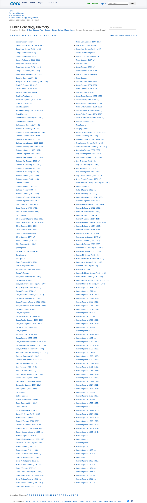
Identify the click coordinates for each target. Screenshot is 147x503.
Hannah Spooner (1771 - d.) (86, 291)
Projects (41, 2)
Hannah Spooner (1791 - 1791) (87, 381)
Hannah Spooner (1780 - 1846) (87, 360)
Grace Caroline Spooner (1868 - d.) (28, 454)
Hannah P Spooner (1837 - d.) (87, 266)
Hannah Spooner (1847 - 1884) (87, 374)
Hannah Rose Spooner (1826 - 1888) (89, 277)
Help (119, 501)
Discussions (52, 2)
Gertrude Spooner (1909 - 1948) (27, 179)
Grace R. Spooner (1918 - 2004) (87, 56)
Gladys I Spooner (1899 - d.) (26, 291)
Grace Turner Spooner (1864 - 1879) (89, 96)
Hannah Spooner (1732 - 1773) (87, 407)
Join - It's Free (92, 4)
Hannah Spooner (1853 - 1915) (87, 461)
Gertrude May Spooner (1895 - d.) (28, 161)
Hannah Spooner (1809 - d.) (86, 327)
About (28, 501)
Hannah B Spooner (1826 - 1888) (88, 212)
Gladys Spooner (21, 331)
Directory (35, 501)
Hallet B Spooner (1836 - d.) (86, 190)
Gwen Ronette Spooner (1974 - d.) (88, 179)
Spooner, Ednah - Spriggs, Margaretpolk (23, 18)
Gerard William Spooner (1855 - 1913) (29, 118)
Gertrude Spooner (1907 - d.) (26, 186)
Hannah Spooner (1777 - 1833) (87, 320)
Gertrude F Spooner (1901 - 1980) (28, 136)
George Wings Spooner (24, 42)
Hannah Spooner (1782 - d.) (86, 352)
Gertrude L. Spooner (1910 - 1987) (28, 150)
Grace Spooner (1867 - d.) (85, 60)
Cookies (81, 501)
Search (132, 3)
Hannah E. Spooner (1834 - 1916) (88, 226)
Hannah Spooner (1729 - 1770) (87, 421)
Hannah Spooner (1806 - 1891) (87, 324)
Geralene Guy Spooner (24, 103)
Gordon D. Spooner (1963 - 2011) (28, 414)
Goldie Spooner (21, 407)
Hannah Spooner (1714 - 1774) (87, 309)
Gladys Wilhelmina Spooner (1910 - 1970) (31, 345)
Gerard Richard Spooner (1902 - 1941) (29, 110)
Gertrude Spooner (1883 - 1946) (27, 175)
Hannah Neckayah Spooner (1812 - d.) (90, 259)
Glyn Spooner (21, 392)
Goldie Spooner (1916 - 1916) (26, 410)
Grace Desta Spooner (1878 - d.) (27, 461)
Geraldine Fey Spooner (24, 96)
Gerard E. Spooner (22, 107)
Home (24, 2)
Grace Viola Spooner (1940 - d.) (87, 100)
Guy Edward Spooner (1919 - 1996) (89, 157)
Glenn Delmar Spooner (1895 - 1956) (29, 360)
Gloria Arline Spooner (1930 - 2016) (28, 385)
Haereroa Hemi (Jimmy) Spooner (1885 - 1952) (93, 183)
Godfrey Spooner (22, 396)
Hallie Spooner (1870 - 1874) (86, 194)
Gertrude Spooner (22, 183)
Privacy (56, 501)
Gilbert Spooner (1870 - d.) (25, 237)
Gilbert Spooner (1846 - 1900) (26, 226)
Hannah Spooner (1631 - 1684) (87, 334)
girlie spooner (20, 259)
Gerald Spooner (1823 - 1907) (26, 89)
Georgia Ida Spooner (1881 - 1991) (28, 49)
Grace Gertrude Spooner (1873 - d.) (28, 479)
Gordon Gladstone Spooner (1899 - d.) (29, 432)
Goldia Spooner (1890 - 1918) (26, 403)
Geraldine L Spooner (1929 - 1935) (28, 100)
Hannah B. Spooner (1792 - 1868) (88, 208)
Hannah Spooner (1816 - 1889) (87, 295)
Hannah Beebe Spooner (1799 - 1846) (90, 204)
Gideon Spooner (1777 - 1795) (27, 208)
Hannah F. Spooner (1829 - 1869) (88, 230)
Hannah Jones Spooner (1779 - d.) (88, 237)
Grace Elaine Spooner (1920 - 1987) (89, 114)
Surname (43, 501)
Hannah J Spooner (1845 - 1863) (88, 240)
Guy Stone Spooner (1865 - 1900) (88, 172)
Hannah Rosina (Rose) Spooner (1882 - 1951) (92, 280)
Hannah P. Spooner (83, 269)
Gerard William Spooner (24, 121)
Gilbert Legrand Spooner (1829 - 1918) (30, 219)
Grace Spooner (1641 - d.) (85, 92)
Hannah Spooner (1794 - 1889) (87, 298)
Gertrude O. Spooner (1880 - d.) (27, 172)
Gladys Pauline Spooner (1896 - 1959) (29, 320)
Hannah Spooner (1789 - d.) (86, 392)
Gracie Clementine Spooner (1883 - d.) (90, 118)
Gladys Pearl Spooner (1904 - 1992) (29, 324)
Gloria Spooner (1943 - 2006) (26, 389)
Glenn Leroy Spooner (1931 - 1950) (28, 381)
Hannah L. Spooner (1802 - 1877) (88, 244)
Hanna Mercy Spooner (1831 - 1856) (89, 197)
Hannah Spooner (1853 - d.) (86, 479)
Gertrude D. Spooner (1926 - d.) (27, 129)
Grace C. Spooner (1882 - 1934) (27, 457)
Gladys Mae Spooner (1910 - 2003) (28, 298)
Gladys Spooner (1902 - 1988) (26, 334)
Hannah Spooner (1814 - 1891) (87, 385)
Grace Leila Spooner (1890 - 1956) (88, 42)
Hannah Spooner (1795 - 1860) (87, 378)
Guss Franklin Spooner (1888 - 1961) (89, 143)
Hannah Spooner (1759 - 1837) (87, 396)
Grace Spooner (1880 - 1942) (86, 71)
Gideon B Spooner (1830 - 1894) (27, 212)
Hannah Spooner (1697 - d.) (86, 338)
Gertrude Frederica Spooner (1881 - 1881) (31, 132)
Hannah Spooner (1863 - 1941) (87, 432)
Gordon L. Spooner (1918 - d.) (26, 436)
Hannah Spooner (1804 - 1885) (87, 414)
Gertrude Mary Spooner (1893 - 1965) (29, 157)
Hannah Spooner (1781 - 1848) (87, 371)
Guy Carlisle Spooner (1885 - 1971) (89, 175)
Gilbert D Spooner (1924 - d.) (26, 240)
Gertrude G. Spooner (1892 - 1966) (28, 139)
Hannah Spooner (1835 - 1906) (87, 417)
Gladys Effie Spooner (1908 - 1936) (28, 277)
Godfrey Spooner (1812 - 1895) (27, 399)
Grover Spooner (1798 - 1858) (87, 136)
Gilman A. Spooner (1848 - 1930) (27, 251)
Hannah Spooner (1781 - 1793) (87, 367)
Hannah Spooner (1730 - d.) (86, 316)
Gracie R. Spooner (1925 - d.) (87, 121)
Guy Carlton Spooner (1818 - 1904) (89, 154)
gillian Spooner (21, 248)
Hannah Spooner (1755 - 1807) (87, 345)
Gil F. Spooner (21, 215)
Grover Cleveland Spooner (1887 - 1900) (90, 132)
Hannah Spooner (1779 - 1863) (87, 363)
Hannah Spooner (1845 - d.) (86, 472)
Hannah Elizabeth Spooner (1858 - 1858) (91, 222)
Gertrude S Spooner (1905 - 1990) (28, 197)
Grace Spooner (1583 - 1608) (86, 89)
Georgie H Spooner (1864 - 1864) (28, 71)
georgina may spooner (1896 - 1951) (29, 74)
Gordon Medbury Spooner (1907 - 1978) (30, 439)
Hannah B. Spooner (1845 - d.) (87, 215)
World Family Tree (110, 501)
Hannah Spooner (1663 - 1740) (87, 288)
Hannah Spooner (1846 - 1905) (87, 425)
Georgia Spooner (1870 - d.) (26, 53)
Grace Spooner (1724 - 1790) (86, 82)
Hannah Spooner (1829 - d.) (86, 450)
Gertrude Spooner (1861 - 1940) (27, 194)
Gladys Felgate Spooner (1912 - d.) (28, 288)
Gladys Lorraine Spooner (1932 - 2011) (30, 295)
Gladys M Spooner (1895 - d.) (26, 309)
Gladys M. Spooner (23, 313)
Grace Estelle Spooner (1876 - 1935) (29, 472)
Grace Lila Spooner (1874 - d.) (87, 45)
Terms (50, 501)
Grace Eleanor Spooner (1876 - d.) (28, 465)
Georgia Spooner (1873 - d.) (26, 56)
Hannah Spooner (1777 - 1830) (87, 349)
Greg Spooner (81, 125)
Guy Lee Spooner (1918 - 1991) (87, 165)
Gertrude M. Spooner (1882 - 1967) (28, 168)
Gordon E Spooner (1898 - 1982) (27, 421)
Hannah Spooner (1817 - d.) (86, 313)
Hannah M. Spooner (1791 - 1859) (88, 251)
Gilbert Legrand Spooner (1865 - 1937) (30, 222)
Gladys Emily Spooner (24, 280)
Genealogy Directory (16, 13)
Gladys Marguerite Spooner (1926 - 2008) (31, 302)
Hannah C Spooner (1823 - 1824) (88, 219)
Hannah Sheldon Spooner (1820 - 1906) (90, 284)
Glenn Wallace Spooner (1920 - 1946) (29, 374)
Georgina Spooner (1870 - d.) (26, 78)
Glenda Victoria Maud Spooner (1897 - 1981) (32, 352)
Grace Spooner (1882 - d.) (85, 67)
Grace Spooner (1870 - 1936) (86, 85)
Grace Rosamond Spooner (85, 53)
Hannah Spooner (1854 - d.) (86, 468)
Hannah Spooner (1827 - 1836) (87, 410)
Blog (100, 501)
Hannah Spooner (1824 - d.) (86, 454)
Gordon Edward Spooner (25, 417)
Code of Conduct (91, 501)
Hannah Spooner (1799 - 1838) (87, 356)
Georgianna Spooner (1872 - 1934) (28, 67)
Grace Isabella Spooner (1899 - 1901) (29, 483)
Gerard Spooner (21, 114)
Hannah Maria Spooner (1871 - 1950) (89, 248)
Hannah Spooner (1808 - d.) (86, 399)
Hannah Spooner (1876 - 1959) (87, 428)
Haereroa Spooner (83, 186)
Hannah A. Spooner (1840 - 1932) (88, 201)
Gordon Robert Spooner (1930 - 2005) (29, 443)
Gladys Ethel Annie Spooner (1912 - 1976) (31, 284)
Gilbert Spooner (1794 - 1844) (26, 230)
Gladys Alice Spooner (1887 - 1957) (28, 269)
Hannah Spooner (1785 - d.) (86, 475)
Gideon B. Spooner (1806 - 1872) (28, 201)
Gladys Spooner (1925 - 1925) (26, 338)
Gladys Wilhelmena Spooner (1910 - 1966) (31, 342)
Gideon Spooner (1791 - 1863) (27, 204)
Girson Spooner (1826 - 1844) (26, 262)
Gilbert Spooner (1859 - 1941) (26, 233)
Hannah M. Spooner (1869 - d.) (87, 255)
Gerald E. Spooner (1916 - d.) (26, 85)
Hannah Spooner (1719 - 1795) (87, 331)
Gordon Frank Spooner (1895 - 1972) (29, 428)
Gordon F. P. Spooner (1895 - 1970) (28, 425)
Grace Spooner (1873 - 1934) (86, 74)
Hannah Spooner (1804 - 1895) (87, 389)
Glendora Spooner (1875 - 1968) (27, 356)
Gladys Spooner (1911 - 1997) (26, 327)
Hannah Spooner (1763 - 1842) (87, 342)
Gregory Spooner (82, 129)
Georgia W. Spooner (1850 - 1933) (28, 60)
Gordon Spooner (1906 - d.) (26, 446)
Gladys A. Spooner (22, 273)
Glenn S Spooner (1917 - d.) (26, 371)
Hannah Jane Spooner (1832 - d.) (88, 233)
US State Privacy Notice (69, 501)
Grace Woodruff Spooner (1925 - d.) (89, 110)
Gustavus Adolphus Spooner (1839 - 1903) (91, 147)
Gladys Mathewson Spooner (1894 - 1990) (31, 306)
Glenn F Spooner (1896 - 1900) (27, 378)
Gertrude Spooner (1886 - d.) (26, 190)
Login (102, 4)
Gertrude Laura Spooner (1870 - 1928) (29, 147)
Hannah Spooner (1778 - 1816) (87, 302)
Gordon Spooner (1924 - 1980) (27, 450)
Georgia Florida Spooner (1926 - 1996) (30, 45)
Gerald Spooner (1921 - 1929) (26, 92)
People (32, 2)
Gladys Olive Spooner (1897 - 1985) (29, 316)
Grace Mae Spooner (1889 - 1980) (88, 49)
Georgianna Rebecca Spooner (27, 63)
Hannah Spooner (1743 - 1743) (87, 306)
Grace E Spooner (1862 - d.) (26, 468)
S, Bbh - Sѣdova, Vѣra (17, 15)
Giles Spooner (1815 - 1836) (26, 244)
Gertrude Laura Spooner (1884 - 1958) (29, 143)
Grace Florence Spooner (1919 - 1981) (30, 475)
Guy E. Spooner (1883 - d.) (86, 161)
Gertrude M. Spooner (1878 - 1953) (28, 165)
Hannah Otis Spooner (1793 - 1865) (89, 262)
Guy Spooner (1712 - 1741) (86, 168)
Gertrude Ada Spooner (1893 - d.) (28, 125)
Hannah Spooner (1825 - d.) (86, 465)
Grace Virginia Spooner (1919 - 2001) (89, 103)
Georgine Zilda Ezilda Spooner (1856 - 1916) (32, 82)
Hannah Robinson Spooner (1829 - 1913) (91, 273)
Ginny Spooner (21, 255)
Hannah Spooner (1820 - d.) (86, 483)
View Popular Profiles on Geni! (123, 36)
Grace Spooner (81, 63)
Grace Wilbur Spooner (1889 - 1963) (89, 107)
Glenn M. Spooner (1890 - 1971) (27, 363)
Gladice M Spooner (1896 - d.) (26, 266)
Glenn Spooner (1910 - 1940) (26, 367)
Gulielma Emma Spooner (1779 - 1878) (90, 139)
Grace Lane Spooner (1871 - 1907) (28, 486)
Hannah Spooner (82, 436)
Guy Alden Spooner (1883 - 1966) (88, 150)
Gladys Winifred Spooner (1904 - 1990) (30, 349)
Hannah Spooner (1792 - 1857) (87, 403)
